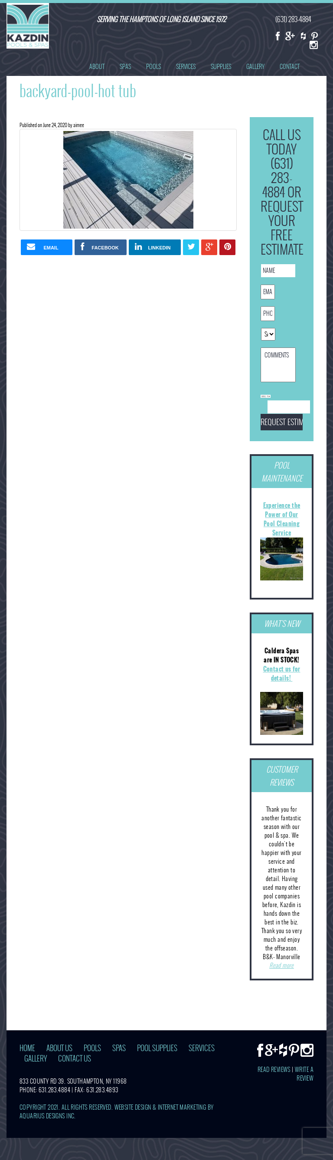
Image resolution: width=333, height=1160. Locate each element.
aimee (78, 125)
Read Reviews (274, 1069)
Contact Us (74, 1058)
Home (27, 1048)
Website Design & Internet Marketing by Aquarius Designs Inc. (117, 1112)
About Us (59, 1048)
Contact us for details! (281, 673)
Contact (290, 66)
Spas (125, 66)
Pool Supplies (157, 1048)
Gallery (255, 66)
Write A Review (304, 1074)
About (96, 66)
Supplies (221, 66)
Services (186, 66)
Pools (153, 66)
